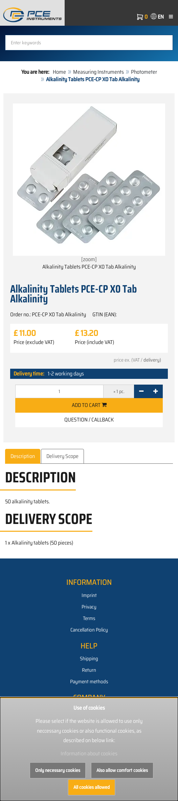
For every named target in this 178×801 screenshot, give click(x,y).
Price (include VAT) (94, 342)
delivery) (152, 360)
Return (89, 670)
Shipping (89, 659)
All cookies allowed (91, 787)
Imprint (89, 595)
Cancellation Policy (89, 630)
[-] (141, 391)
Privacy (89, 607)
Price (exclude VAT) (34, 342)
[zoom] (89, 184)
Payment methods (89, 682)
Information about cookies (89, 753)
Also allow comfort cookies (122, 770)
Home (59, 72)
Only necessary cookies (57, 770)
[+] (155, 391)
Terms (89, 618)
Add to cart (89, 405)
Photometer (144, 72)
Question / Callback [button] (89, 419)
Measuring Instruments (98, 72)
